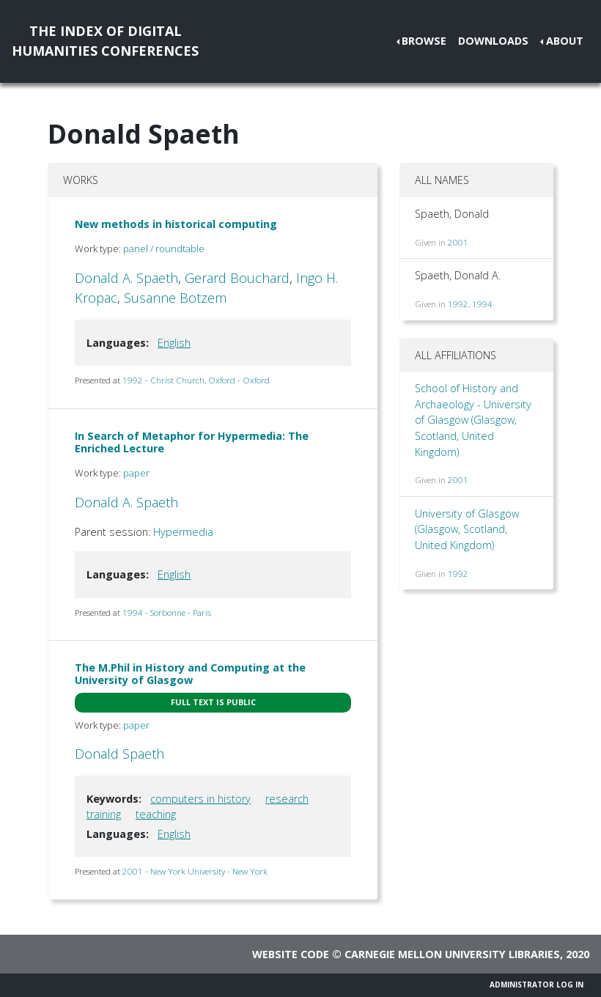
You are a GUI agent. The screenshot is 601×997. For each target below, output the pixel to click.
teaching (156, 814)
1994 (482, 303)
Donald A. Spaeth (126, 278)
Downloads (493, 41)
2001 (458, 242)
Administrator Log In (536, 984)
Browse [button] (424, 41)
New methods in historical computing (176, 224)
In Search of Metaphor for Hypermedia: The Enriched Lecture (192, 442)
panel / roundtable (163, 248)
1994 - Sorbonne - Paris (166, 612)
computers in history (200, 799)
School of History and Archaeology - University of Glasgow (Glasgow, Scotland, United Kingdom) (473, 419)
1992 (458, 303)
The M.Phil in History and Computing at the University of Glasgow (190, 674)
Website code (290, 954)
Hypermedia (183, 532)
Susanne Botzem (175, 297)
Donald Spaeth (119, 753)
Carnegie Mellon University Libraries (452, 954)
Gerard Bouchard (237, 278)
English (174, 343)
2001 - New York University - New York (195, 871)
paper (136, 472)
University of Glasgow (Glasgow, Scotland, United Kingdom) (467, 529)
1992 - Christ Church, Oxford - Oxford (196, 380)
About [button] (564, 41)
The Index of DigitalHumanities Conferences (105, 40)
